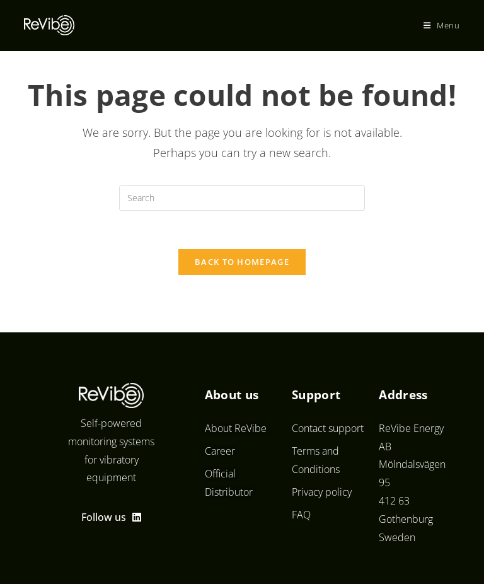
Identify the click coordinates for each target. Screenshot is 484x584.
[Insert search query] (242, 198)
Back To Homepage (242, 261)
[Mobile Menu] (442, 25)
